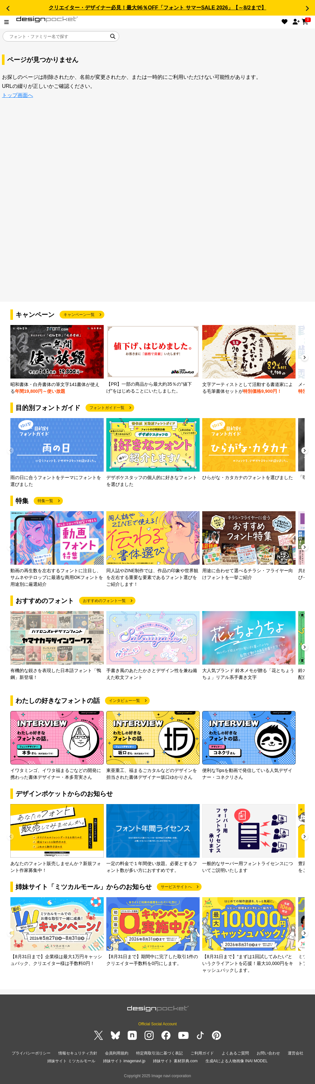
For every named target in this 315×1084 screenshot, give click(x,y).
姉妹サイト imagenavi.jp (124, 1061)
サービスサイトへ (176, 887)
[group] (57, 360)
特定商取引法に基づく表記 (159, 1053)
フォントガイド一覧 (106, 407)
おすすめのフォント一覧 (104, 600)
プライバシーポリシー (31, 1053)
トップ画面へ (17, 95)
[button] (8, 8)
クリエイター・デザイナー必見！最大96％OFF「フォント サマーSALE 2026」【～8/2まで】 (157, 7)
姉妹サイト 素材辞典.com (175, 1061)
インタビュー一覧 (124, 700)
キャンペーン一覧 (79, 314)
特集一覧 (45, 501)
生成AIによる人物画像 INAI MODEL (236, 1061)
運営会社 (295, 1053)
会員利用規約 (116, 1053)
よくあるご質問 (235, 1053)
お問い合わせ (268, 1053)
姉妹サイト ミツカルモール (71, 1061)
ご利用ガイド (202, 1053)
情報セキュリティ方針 (77, 1053)
